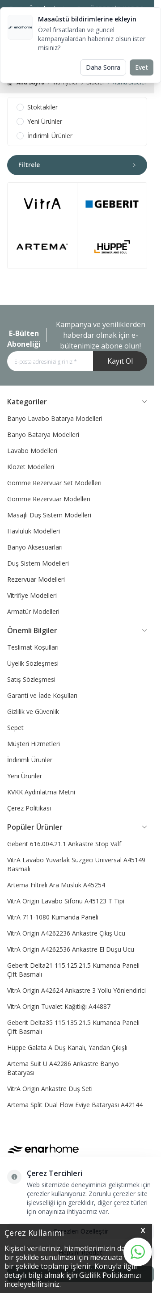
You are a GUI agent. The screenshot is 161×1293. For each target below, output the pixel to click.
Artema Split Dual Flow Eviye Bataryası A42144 (75, 1104)
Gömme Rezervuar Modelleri (48, 499)
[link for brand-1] (42, 204)
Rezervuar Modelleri (36, 579)
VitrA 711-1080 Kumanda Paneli (52, 917)
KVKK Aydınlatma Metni (41, 792)
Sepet (15, 727)
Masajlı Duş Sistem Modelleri (49, 515)
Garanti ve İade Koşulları (42, 695)
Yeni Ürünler (24, 776)
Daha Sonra (103, 67)
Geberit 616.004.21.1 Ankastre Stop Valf (64, 844)
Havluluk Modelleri (33, 531)
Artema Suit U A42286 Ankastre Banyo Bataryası (63, 1068)
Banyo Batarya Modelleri (43, 434)
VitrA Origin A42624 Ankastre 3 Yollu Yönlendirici (76, 990)
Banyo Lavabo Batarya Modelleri (54, 418)
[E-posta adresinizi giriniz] (77, 361)
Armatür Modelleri (33, 611)
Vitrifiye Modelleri (32, 595)
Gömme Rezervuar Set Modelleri (54, 483)
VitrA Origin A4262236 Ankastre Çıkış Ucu (66, 933)
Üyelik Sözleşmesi (33, 663)
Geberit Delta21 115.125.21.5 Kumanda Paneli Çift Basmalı (73, 969)
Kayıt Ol (120, 361)
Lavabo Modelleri (32, 450)
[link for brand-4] (112, 247)
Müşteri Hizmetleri (33, 743)
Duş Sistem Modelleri (38, 563)
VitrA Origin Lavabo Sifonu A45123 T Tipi (65, 901)
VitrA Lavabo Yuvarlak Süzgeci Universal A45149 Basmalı (76, 864)
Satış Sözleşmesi (31, 679)
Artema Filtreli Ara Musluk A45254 (56, 885)
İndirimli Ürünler (29, 760)
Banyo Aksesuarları (35, 547)
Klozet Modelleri (30, 466)
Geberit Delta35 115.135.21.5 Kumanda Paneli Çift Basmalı (73, 1027)
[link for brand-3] (112, 204)
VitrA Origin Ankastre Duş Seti (50, 1088)
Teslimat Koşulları (33, 647)
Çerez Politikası (29, 808)
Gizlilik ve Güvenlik (33, 711)
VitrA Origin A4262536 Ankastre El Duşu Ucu (70, 949)
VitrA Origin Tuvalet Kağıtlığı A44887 (58, 1006)
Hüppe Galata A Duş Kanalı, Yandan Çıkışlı (67, 1047)
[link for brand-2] (42, 246)
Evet (141, 67)
